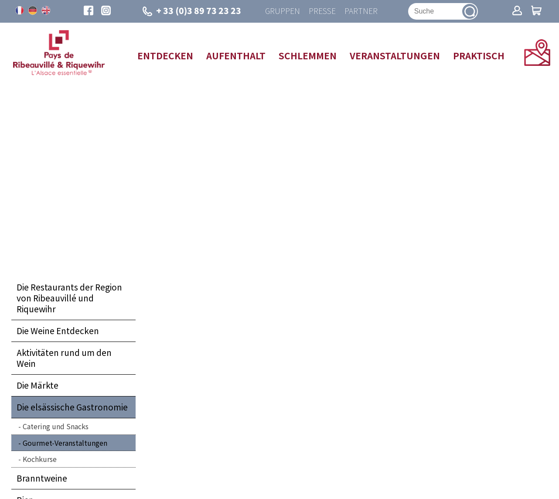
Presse (322, 11)
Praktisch (478, 55)
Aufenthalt (236, 55)
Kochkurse (40, 459)
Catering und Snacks (56, 426)
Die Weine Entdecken (58, 331)
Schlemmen (308, 55)
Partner (361, 11)
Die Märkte (37, 385)
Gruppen (282, 11)
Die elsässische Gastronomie (72, 407)
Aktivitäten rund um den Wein (64, 357)
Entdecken (165, 55)
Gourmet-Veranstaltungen (65, 442)
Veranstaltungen (395, 55)
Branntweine (42, 478)
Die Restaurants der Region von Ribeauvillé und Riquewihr (69, 298)
